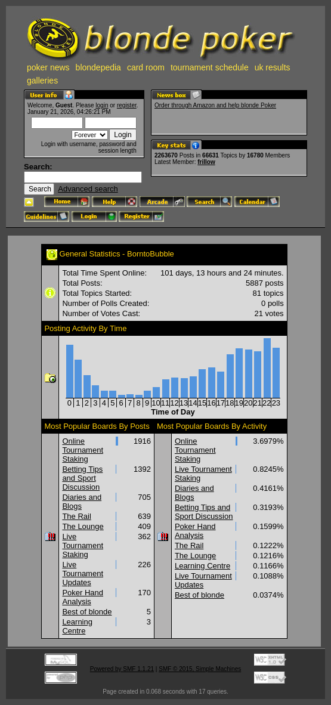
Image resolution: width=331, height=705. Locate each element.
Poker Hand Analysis (82, 597)
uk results (272, 67)
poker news (48, 67)
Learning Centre (77, 626)
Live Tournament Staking (82, 545)
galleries (42, 80)
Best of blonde (87, 611)
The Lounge (82, 526)
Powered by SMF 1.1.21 (122, 669)
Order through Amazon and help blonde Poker (215, 105)
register (127, 105)
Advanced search (87, 188)
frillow (206, 162)
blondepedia (98, 67)
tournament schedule (210, 67)
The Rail (76, 516)
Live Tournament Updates (82, 573)
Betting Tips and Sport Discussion (82, 478)
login (101, 105)
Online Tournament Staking (82, 450)
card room (146, 67)
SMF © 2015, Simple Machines (200, 669)
